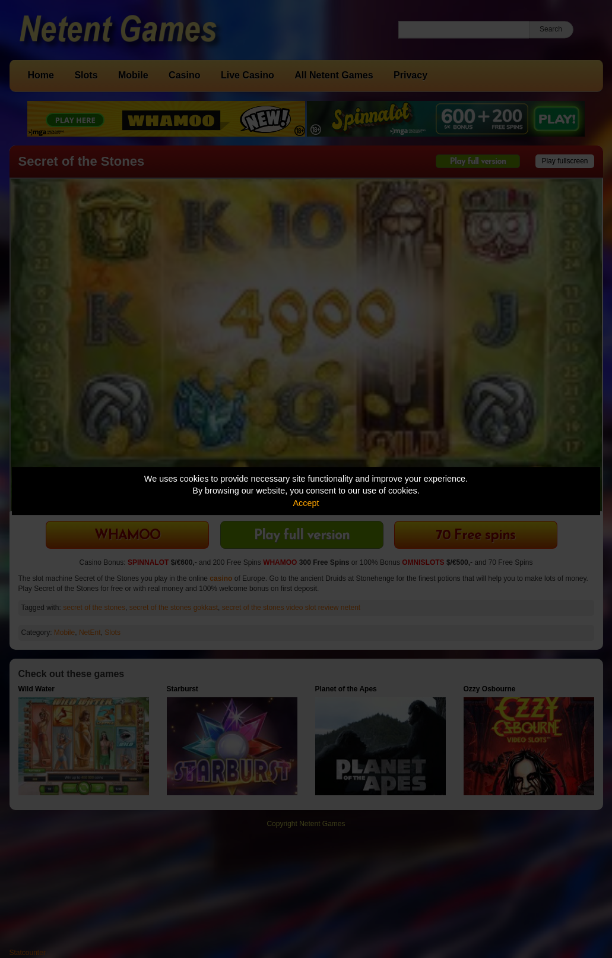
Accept (306, 503)
